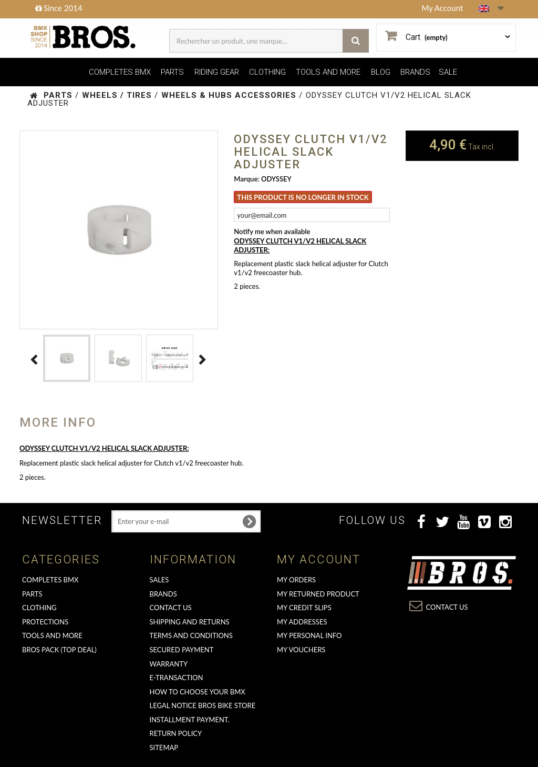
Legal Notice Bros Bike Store (203, 705)
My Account (442, 8)
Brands (163, 594)
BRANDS (415, 72)
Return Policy (176, 733)
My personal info (309, 635)
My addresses (302, 622)
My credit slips (304, 607)
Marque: (246, 179)
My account (318, 559)
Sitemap (164, 747)
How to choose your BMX (197, 692)
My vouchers (301, 649)
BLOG (380, 72)
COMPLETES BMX (120, 72)
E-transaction (176, 677)
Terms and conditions (191, 635)
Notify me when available (272, 231)
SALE (448, 72)
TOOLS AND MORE (328, 72)
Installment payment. (190, 719)
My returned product (318, 594)
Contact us (171, 607)
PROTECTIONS (45, 622)
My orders (296, 580)
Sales (159, 580)
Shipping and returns (190, 622)
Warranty (169, 664)
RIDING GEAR (216, 72)
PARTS (172, 72)
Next (203, 360)
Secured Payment (182, 649)
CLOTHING (267, 72)
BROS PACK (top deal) (59, 649)
